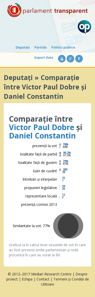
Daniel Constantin (42, 135)
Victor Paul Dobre (41, 127)
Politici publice (63, 47)
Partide (40, 47)
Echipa (27, 279)
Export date (43, 57)
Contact (42, 279)
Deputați (23, 47)
